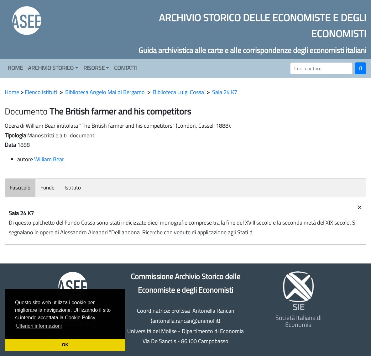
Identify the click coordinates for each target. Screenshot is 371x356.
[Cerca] (321, 68)
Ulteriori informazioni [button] (39, 326)
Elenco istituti (41, 92)
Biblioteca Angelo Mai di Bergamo (105, 92)
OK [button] (65, 344)
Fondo (47, 187)
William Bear (49, 159)
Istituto (73, 187)
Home (12, 92)
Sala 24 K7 (224, 92)
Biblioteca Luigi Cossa (178, 92)
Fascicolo (20, 187)
